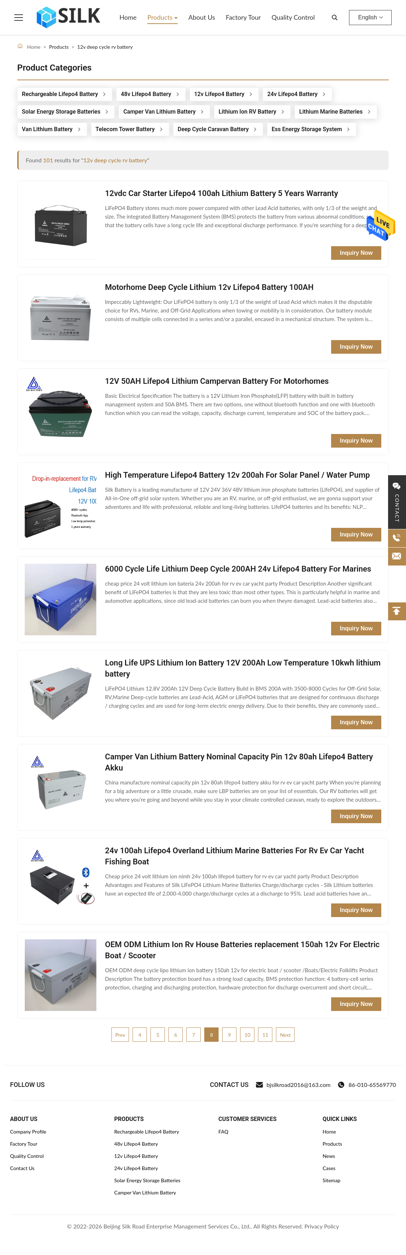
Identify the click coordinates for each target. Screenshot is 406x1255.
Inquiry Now (356, 253)
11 (265, 1035)
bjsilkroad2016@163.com (293, 1084)
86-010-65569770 (367, 1084)
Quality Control (293, 17)
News (329, 1156)
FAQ (224, 1131)
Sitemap (331, 1180)
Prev (120, 1035)
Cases (329, 1168)
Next (285, 1035)
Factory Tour (243, 17)
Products (160, 17)
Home (128, 17)
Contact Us (22, 1168)
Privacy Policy (321, 1226)
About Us (201, 17)
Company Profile (28, 1131)
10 (247, 1035)
